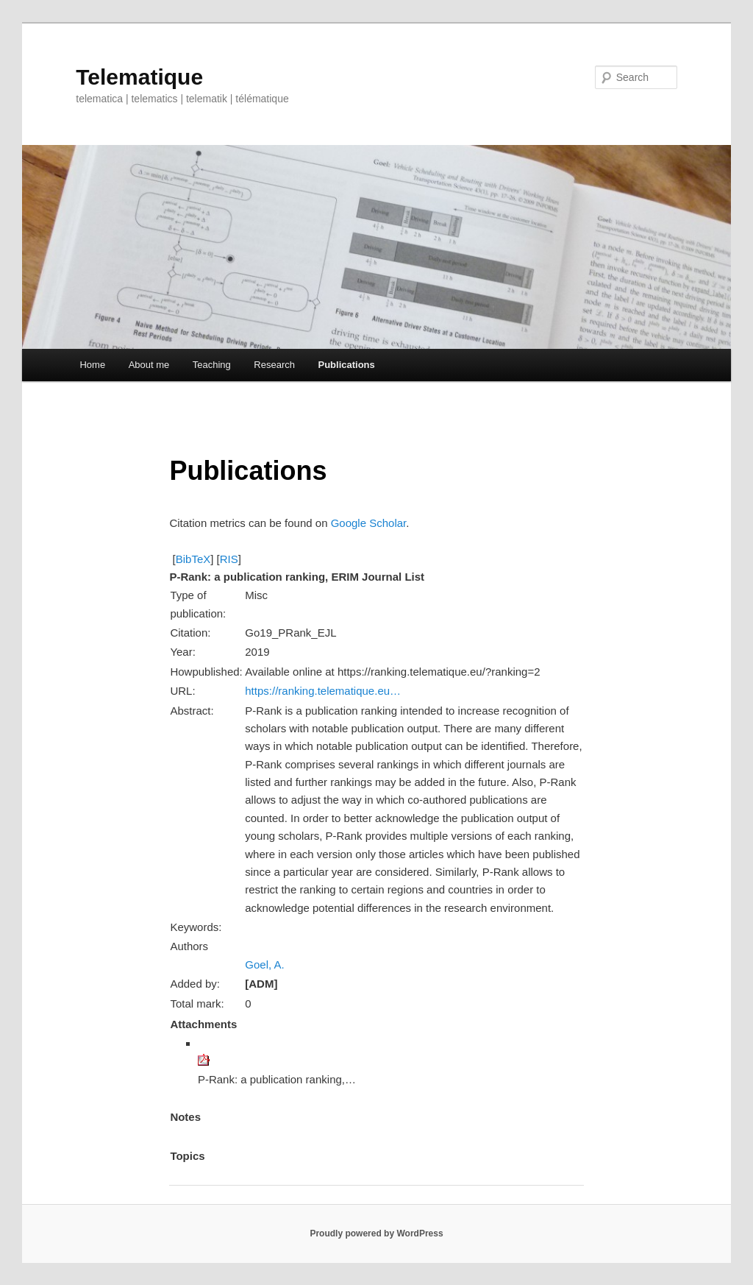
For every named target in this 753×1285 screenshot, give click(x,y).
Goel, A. (264, 964)
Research (274, 364)
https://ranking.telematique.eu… (323, 690)
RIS (229, 559)
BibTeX (193, 559)
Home (92, 364)
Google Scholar (369, 523)
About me (149, 364)
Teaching (212, 364)
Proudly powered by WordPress (376, 1233)
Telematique (139, 77)
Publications (346, 364)
